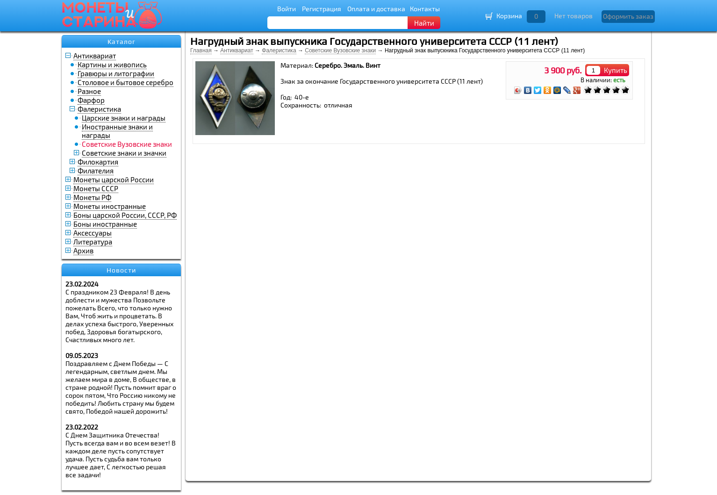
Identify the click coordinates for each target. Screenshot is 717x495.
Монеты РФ (92, 197)
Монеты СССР (95, 188)
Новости (121, 270)
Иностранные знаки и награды (117, 130)
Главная (201, 50)
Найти (424, 23)
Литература (92, 241)
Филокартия (98, 162)
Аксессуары (92, 233)
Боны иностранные (105, 224)
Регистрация (321, 9)
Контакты (425, 9)
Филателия (96, 170)
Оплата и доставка (376, 9)
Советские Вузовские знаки (340, 50)
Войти (286, 9)
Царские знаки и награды (123, 118)
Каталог (122, 41)
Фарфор (91, 100)
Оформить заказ (628, 16)
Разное (89, 91)
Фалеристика (99, 109)
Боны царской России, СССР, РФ (125, 215)
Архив (83, 250)
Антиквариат (94, 55)
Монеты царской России (113, 179)
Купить (615, 70)
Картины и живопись (112, 64)
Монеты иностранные (109, 206)
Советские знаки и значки (124, 153)
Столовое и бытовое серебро (125, 82)
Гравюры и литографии (116, 73)
